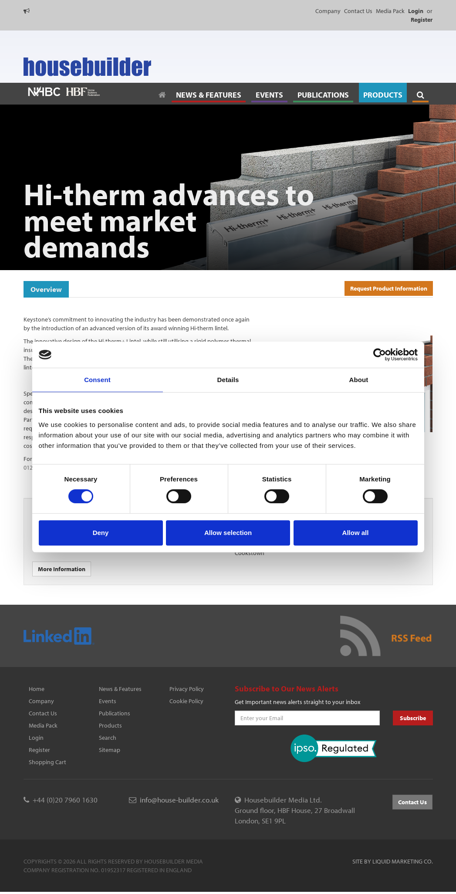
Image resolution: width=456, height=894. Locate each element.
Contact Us (358, 11)
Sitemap (109, 750)
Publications (114, 713)
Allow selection (228, 532)
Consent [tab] (97, 379)
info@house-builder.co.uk (179, 799)
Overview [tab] (46, 289)
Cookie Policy (186, 701)
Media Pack (390, 11)
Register (39, 750)
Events (107, 701)
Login (36, 738)
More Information (61, 569)
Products (110, 725)
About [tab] (358, 379)
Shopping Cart (47, 762)
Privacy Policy (186, 689)
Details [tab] (228, 379)
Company (328, 11)
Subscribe (413, 718)
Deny (101, 532)
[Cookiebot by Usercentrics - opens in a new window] (379, 354)
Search (107, 738)
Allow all (355, 532)
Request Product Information (388, 288)
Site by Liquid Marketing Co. (392, 861)
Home (36, 689)
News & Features (120, 689)
